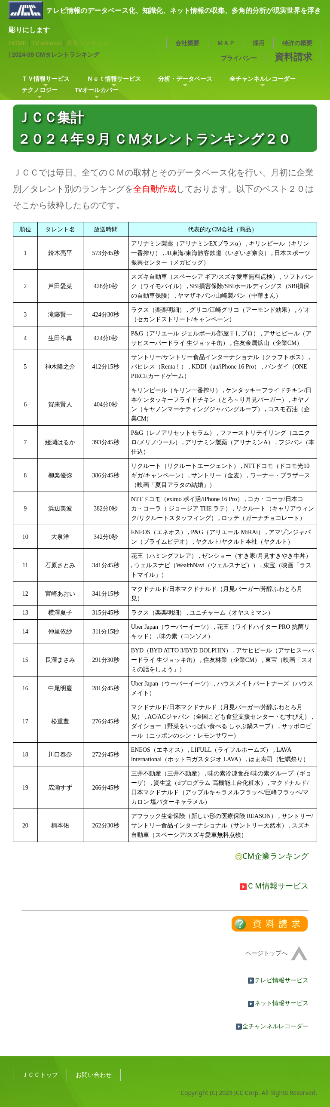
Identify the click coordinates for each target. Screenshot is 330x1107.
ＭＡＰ (226, 43)
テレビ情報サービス (278, 980)
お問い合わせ (94, 1074)
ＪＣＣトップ (40, 1074)
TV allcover (46, 43)
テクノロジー (39, 90)
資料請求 (293, 56)
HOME (18, 43)
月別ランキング (88, 43)
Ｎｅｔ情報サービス (114, 78)
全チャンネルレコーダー (262, 78)
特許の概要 (297, 43)
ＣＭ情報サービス (274, 885)
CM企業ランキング (272, 856)
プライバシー (239, 58)
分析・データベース (185, 78)
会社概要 (187, 43)
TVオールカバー (96, 90)
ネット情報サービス (278, 1003)
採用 (259, 43)
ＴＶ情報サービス (45, 78)
